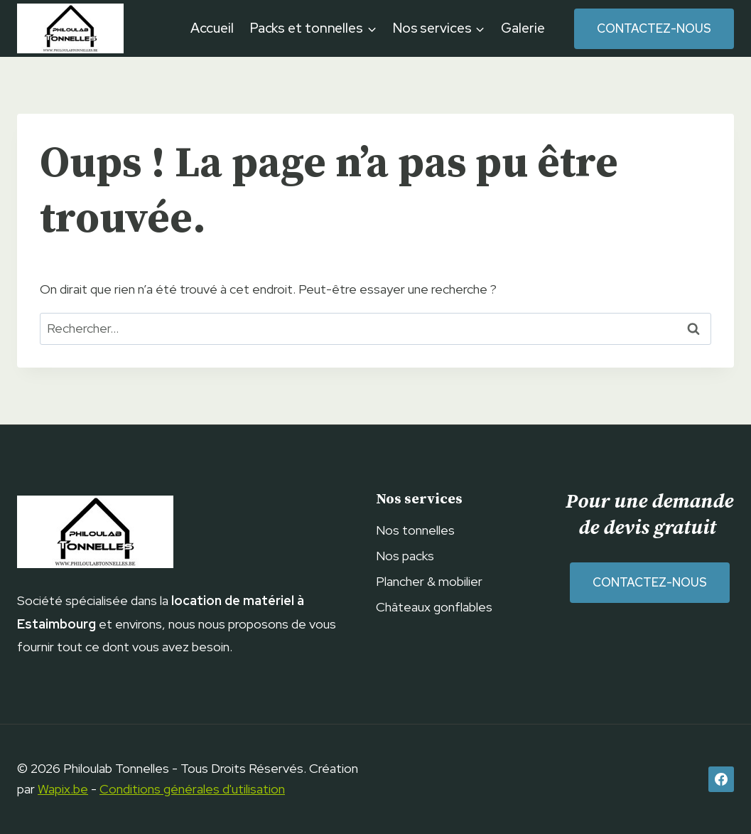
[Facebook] (721, 779)
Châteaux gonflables (434, 607)
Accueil (212, 28)
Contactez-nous (654, 28)
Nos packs (405, 555)
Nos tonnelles (415, 530)
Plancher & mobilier (429, 581)
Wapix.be (63, 789)
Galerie (522, 28)
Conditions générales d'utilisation (192, 789)
